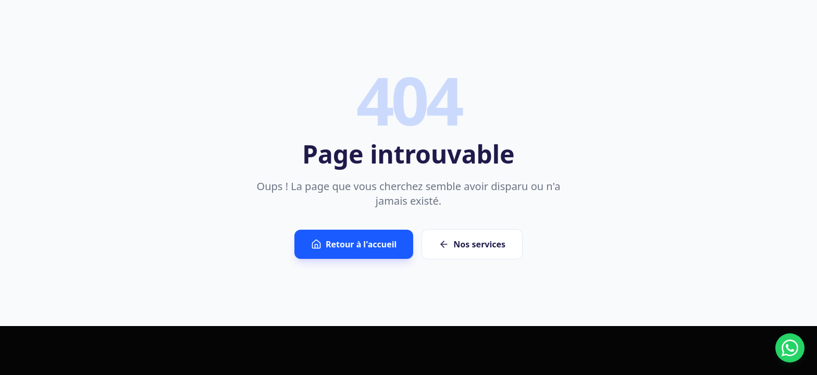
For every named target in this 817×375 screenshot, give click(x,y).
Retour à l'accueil (354, 244)
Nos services (472, 244)
